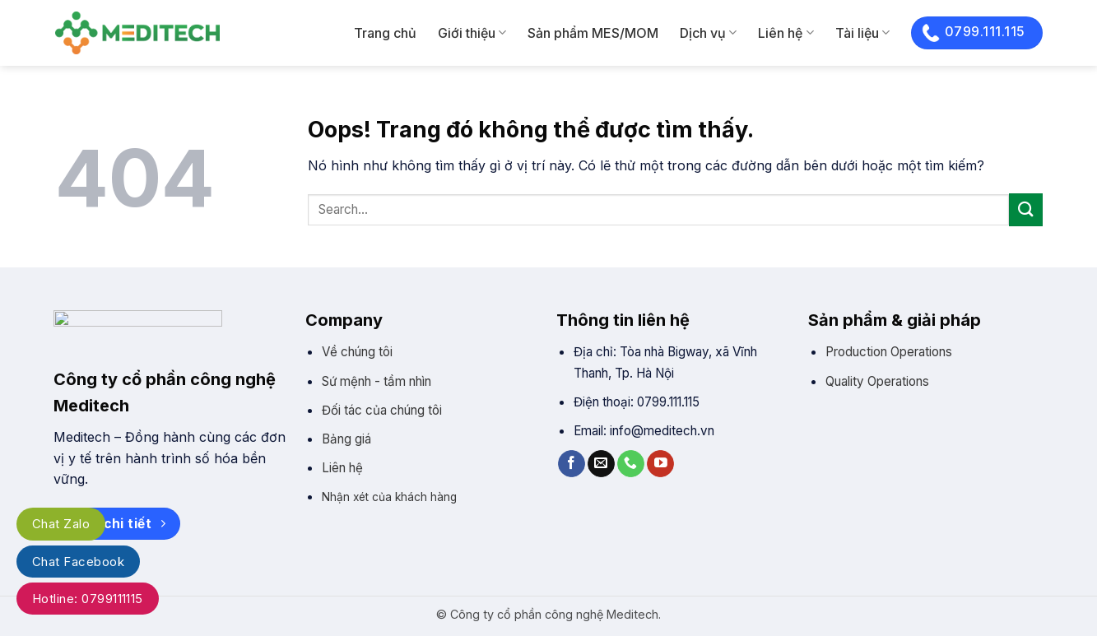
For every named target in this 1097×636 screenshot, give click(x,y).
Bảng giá (346, 439)
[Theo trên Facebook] (571, 464)
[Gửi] (1025, 209)
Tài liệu (862, 33)
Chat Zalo (61, 524)
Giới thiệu (472, 33)
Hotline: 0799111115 (87, 598)
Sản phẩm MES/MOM (593, 33)
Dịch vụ (708, 33)
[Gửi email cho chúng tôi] (601, 464)
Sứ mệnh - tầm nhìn (376, 381)
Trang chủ (385, 33)
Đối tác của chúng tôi (382, 410)
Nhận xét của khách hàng (389, 497)
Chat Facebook (78, 561)
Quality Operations (877, 381)
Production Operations (888, 352)
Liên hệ (785, 33)
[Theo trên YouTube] (660, 464)
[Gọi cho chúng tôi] (630, 464)
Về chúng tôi (357, 352)
